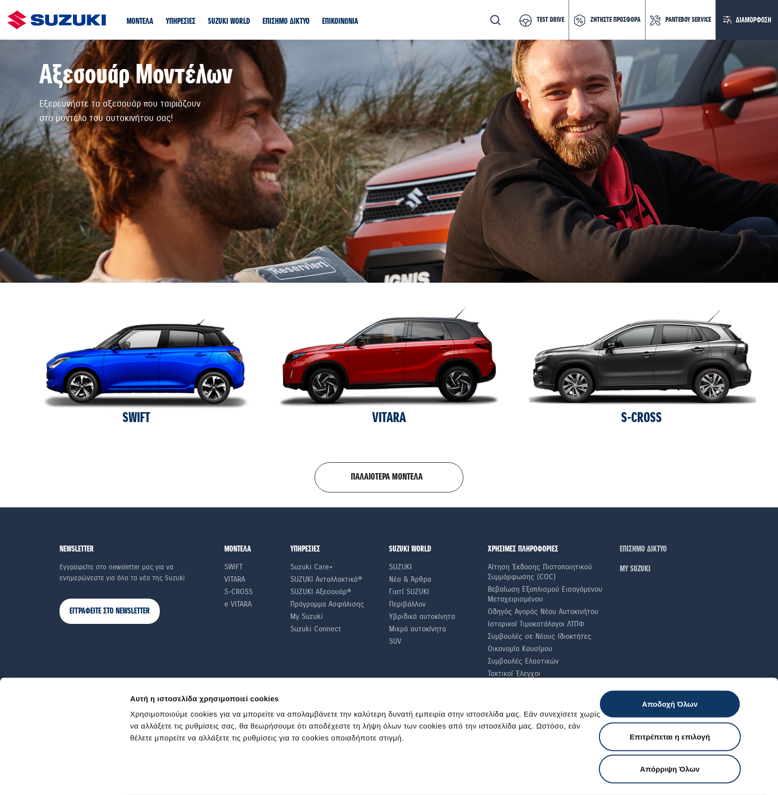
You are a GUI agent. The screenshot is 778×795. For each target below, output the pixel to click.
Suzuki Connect (315, 628)
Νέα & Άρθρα (410, 579)
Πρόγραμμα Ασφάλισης (327, 604)
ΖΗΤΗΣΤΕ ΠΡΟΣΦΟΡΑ (615, 19)
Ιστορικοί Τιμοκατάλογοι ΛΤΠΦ (536, 623)
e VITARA (238, 604)
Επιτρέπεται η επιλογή (670, 697)
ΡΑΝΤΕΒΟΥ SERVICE (688, 19)
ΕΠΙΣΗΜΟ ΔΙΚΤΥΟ (643, 549)
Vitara (234, 579)
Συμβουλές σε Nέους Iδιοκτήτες (539, 636)
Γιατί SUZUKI (409, 591)
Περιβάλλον (407, 604)
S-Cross (238, 591)
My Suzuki (306, 616)
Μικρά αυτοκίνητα (417, 628)
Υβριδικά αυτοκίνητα (422, 616)
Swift (233, 566)
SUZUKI (400, 566)
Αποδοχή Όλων (670, 665)
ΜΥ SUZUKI (635, 569)
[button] (140, 21)
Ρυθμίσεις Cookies (580, 775)
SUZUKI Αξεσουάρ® (320, 591)
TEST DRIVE (550, 19)
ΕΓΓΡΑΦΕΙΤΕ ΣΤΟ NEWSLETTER (109, 611)
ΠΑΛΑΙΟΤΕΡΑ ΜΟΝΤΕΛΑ (387, 477)
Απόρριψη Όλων (670, 730)
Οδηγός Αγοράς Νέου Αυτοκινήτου (543, 611)
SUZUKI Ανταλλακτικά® (326, 579)
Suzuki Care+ (311, 566)
